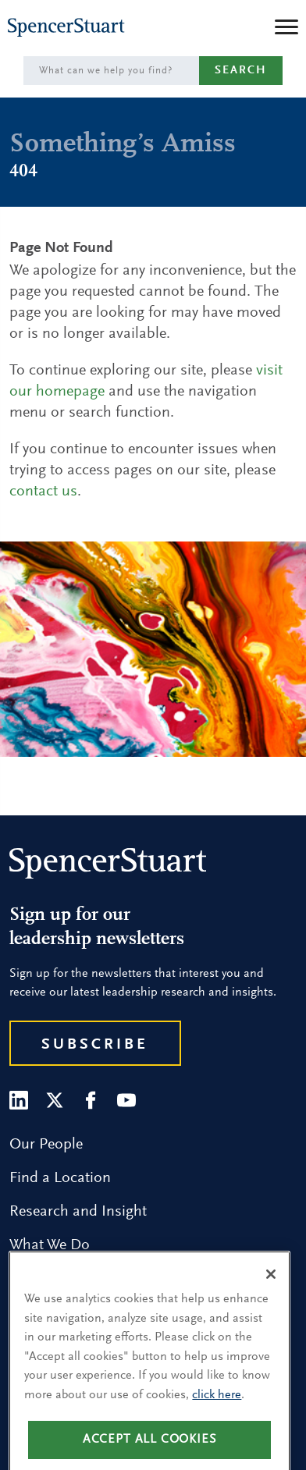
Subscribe (94, 1045)
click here (216, 1409)
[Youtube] (126, 1100)
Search (241, 70)
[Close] (271, 1288)
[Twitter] (54, 1100)
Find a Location (60, 1178)
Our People (46, 1144)
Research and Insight (78, 1212)
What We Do (49, 1245)
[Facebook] (90, 1100)
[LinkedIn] (18, 1100)
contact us (43, 491)
